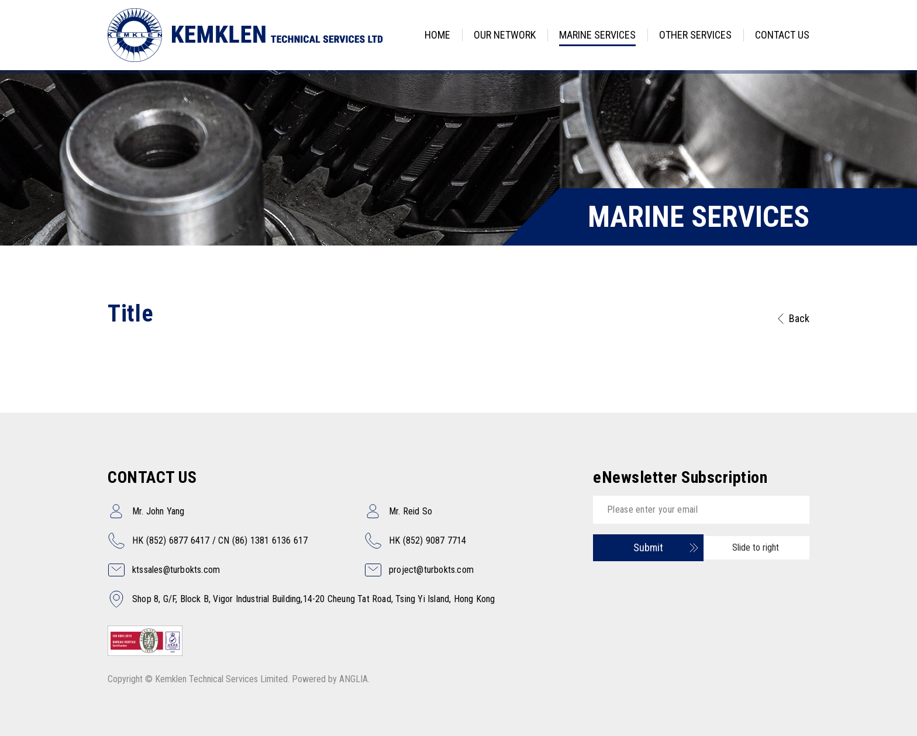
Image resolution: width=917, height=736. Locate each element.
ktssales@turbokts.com (176, 569)
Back (799, 318)
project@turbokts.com (431, 569)
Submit (648, 547)
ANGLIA (353, 679)
